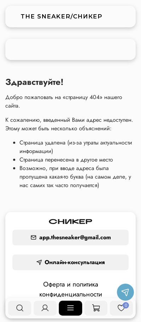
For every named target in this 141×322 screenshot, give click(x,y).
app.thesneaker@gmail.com (70, 237)
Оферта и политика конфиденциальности (70, 289)
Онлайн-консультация (70, 262)
